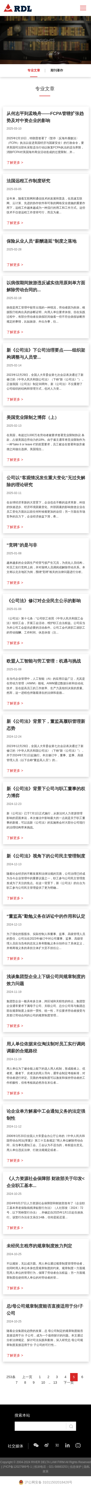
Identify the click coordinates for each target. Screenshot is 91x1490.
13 (55, 1382)
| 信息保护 (75, 1466)
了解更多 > (15, 162)
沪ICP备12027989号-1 (17, 1466)
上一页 (27, 1377)
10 (43, 1382)
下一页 (69, 1382)
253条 (10, 1377)
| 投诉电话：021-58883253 (49, 1466)
